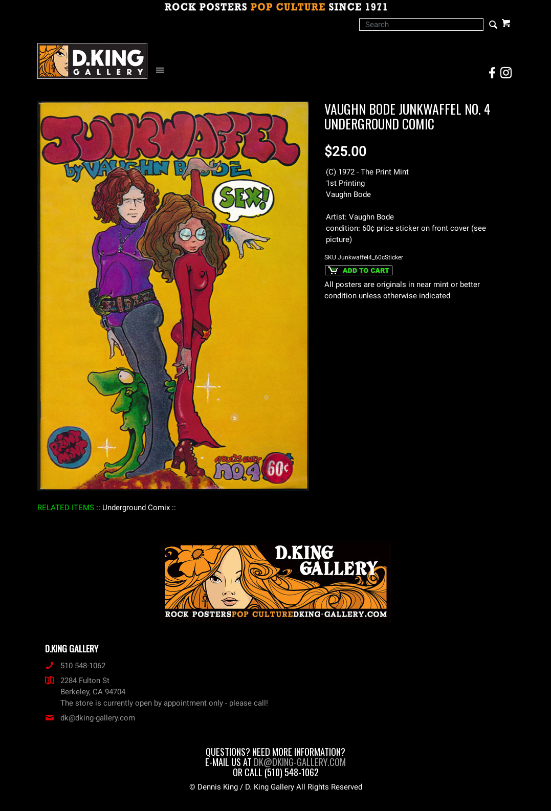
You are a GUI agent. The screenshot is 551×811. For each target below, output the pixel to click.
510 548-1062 (75, 665)
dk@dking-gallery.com (90, 717)
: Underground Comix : (136, 507)
